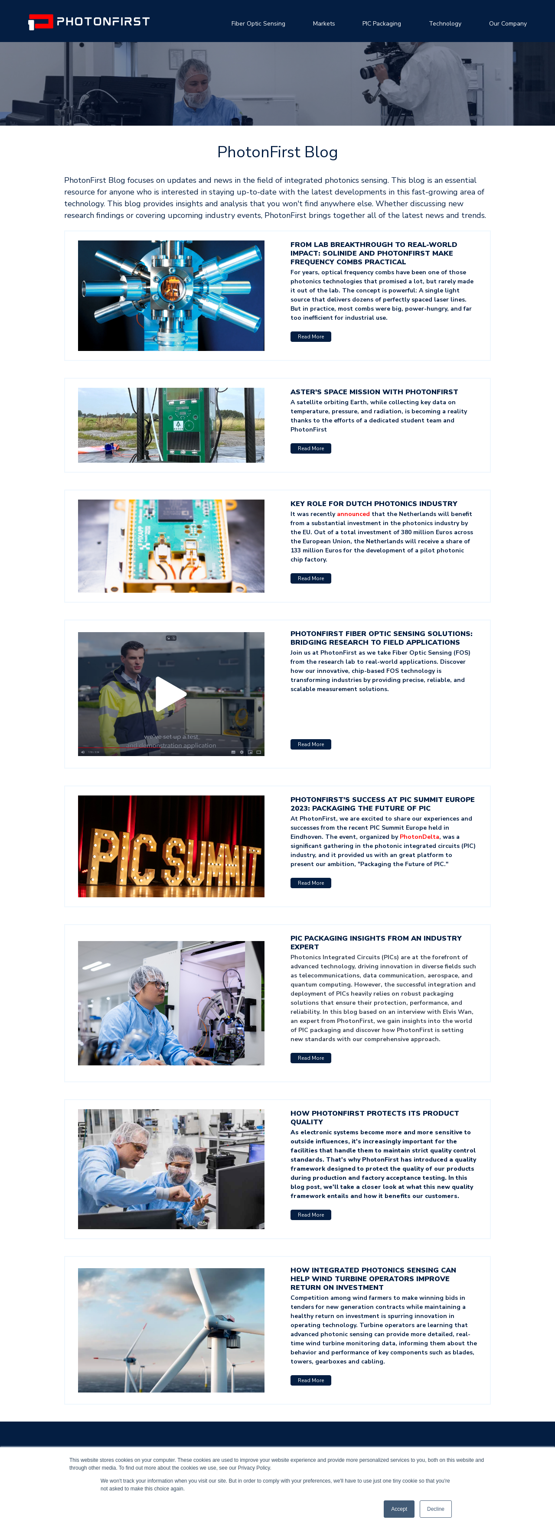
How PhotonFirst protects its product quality (375, 1118)
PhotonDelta (419, 837)
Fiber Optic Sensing (258, 23)
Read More (311, 336)
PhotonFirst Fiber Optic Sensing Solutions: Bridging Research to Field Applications (382, 638)
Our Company (508, 23)
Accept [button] (399, 1509)
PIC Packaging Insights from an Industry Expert (376, 943)
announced (354, 514)
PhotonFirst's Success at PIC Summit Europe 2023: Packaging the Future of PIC (383, 804)
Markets (324, 23)
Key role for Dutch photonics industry (374, 504)
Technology (445, 23)
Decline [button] (435, 1509)
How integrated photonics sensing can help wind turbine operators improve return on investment (373, 1279)
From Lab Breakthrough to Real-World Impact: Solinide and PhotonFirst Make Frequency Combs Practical (374, 253)
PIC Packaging (381, 23)
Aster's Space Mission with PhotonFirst (374, 392)
